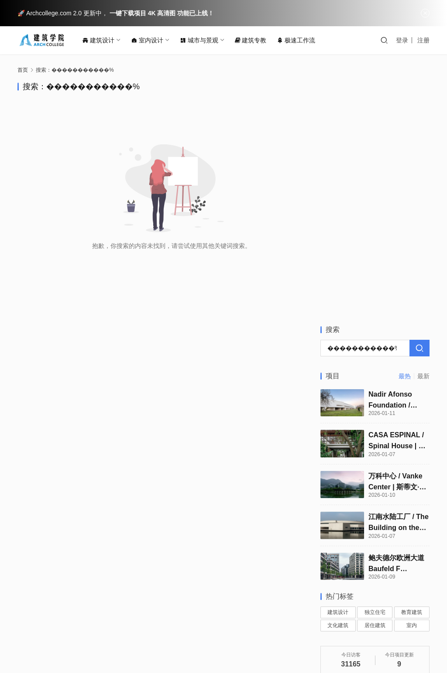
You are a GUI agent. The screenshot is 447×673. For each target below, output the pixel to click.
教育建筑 (411, 369)
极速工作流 (298, 40)
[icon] (394, 635)
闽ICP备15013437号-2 (55, 646)
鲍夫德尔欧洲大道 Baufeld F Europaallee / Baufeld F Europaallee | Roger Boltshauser (396, 320)
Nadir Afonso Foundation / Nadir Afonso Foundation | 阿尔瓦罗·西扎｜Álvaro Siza (397, 156)
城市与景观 (201, 40)
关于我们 (29, 624)
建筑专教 (253, 40)
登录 (402, 40)
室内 (411, 382)
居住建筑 (374, 382)
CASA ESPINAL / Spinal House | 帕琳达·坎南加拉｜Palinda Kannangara (397, 198)
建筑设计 (101, 40)
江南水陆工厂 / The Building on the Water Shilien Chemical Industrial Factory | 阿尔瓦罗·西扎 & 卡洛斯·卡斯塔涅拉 (398, 279)
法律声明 (163, 624)
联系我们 (66, 624)
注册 (423, 40)
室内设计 (150, 40)
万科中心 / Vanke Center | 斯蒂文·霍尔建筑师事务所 (397, 238)
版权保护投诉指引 (114, 624)
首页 (22, 70)
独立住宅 (374, 369)
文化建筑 (337, 382)
